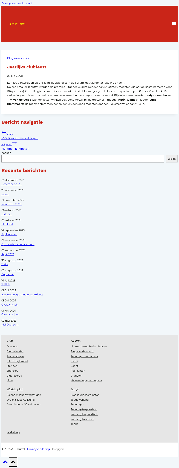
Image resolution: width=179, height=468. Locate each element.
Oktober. (6, 214)
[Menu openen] (174, 24)
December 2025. (11, 184)
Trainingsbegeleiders (84, 409)
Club (10, 340)
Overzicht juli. (9, 304)
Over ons (12, 346)
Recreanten (78, 370)
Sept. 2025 (7, 254)
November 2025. (11, 204)
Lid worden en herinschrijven (89, 346)
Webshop (13, 432)
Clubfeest (7, 224)
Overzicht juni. (10, 314)
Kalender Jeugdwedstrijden (24, 395)
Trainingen (77, 404)
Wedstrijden (15, 389)
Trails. (4, 264)
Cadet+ (75, 366)
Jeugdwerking (80, 399)
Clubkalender (15, 351)
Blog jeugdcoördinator (85, 395)
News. (5, 194)
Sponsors (12, 370)
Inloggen (58, 449)
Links (10, 380)
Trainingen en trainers (84, 356)
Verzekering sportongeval (86, 380)
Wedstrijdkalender (82, 419)
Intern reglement (17, 361)
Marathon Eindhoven (89, 145)
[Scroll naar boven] (5, 463)
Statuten (12, 366)
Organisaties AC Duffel (21, 399)
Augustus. (7, 274)
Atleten (76, 340)
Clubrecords (14, 375)
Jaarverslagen (15, 356)
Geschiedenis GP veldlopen (24, 404)
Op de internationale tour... (17, 244)
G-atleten (76, 375)
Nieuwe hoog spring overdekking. (22, 294)
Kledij (74, 361)
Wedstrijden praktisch (84, 414)
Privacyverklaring (38, 449)
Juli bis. (5, 284)
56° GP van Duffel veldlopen (89, 135)
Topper (75, 424)
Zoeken (6, 153)
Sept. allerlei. (9, 234)
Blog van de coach (19, 58)
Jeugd (75, 389)
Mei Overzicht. (10, 324)
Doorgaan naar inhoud (16, 3)
